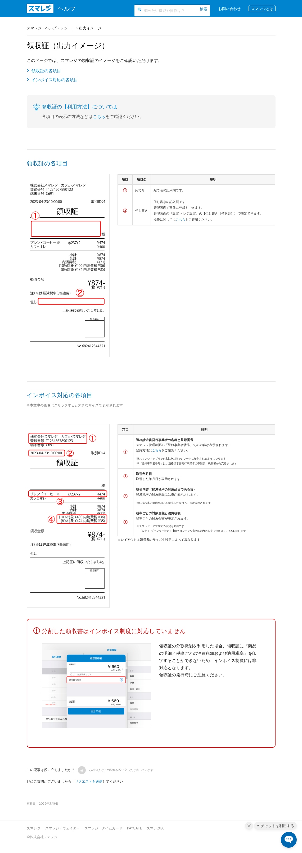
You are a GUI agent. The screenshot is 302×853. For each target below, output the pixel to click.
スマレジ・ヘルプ (41, 28)
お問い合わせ (229, 8)
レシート (67, 28)
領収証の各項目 (46, 70)
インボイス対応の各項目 (54, 79)
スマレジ (33, 828)
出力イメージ (90, 28)
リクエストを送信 (88, 781)
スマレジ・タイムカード (103, 828)
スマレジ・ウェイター (62, 828)
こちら (99, 116)
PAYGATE (134, 828)
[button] (82, 770)
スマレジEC (156, 828)
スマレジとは (262, 8)
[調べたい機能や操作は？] (171, 10)
